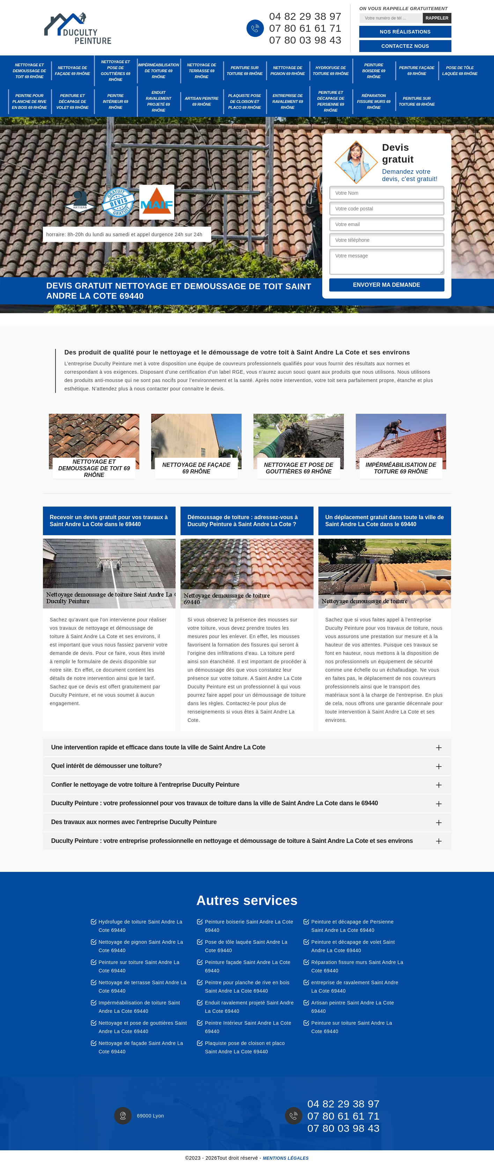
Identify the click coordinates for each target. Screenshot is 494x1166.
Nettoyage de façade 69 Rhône (72, 71)
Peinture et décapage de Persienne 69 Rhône (330, 101)
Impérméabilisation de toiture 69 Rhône (158, 71)
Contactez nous (405, 46)
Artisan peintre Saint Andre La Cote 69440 (352, 1007)
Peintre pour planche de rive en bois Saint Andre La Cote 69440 (247, 987)
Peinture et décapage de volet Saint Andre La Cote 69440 (353, 946)
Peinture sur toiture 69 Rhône (245, 71)
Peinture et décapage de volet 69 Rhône (72, 102)
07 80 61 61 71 (305, 28)
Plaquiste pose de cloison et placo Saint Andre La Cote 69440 (245, 1047)
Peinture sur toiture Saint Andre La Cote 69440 (139, 966)
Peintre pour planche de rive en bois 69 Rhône (29, 102)
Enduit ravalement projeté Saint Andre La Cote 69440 (249, 1007)
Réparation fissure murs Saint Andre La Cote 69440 (357, 966)
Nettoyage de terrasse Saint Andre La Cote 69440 (142, 987)
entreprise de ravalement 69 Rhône (287, 102)
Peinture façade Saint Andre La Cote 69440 (247, 966)
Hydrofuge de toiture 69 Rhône (331, 71)
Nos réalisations (405, 32)
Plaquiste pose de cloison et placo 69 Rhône (244, 102)
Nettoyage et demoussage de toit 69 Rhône (29, 71)
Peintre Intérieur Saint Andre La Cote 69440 (248, 1027)
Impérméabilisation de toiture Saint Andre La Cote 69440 (139, 1007)
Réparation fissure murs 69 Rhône (373, 102)
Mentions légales (286, 1158)
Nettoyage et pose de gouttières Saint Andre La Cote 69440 (143, 1027)
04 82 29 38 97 (305, 16)
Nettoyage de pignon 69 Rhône (288, 71)
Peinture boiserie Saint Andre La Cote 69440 (249, 926)
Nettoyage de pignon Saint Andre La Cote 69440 (141, 946)
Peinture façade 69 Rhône (416, 71)
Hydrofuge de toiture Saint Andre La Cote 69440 (141, 926)
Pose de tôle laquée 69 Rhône (460, 71)
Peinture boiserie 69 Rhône (373, 71)
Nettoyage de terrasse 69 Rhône (201, 71)
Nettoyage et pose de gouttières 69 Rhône (115, 71)
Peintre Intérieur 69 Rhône (115, 102)
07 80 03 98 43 (305, 40)
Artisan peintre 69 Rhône (201, 101)
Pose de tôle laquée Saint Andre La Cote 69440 (246, 946)
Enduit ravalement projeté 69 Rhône (158, 101)
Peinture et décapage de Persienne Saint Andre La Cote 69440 (352, 926)
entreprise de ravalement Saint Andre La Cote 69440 (354, 987)
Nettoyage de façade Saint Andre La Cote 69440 (141, 1047)
